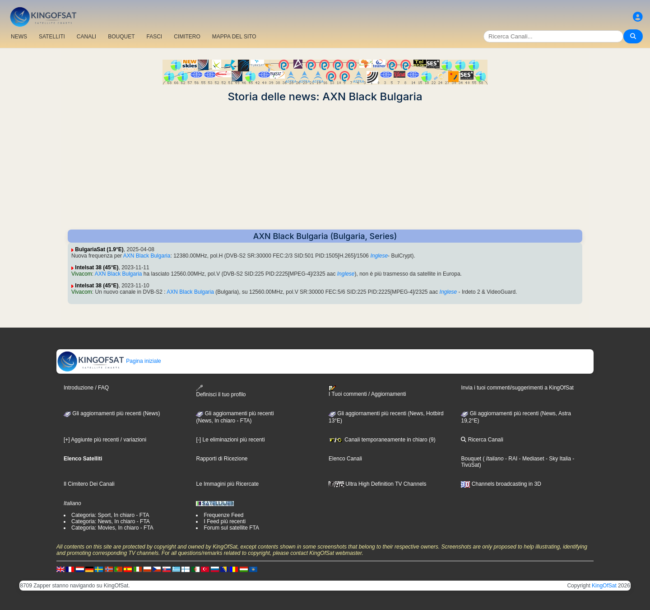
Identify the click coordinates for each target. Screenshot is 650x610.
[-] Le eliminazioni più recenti (230, 439)
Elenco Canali (345, 458)
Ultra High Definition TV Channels (378, 484)
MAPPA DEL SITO (234, 36)
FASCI (154, 36)
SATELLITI (52, 36)
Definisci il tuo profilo (221, 391)
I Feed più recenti (225, 521)
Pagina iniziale (109, 361)
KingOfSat (604, 585)
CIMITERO (187, 36)
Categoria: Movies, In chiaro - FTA (112, 528)
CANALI (86, 36)
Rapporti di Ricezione (221, 458)
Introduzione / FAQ (86, 388)
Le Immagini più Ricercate (227, 484)
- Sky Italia (557, 458)
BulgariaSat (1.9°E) (99, 249)
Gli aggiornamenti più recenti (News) (112, 413)
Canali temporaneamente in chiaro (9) (382, 439)
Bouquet (471, 458)
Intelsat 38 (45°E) (96, 267)
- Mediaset (530, 458)
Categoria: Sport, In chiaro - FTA (110, 515)
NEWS (19, 36)
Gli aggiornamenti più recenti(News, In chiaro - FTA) (235, 417)
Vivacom (81, 274)
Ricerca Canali (482, 439)
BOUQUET (121, 36)
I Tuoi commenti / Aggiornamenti (367, 391)
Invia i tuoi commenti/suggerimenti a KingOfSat (517, 388)
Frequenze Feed (223, 515)
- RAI (511, 458)
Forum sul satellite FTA (231, 528)
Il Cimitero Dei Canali (89, 484)
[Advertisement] (325, 166)
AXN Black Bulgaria (147, 256)
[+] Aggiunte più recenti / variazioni (105, 439)
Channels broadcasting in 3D (501, 484)
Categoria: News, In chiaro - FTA (110, 521)
